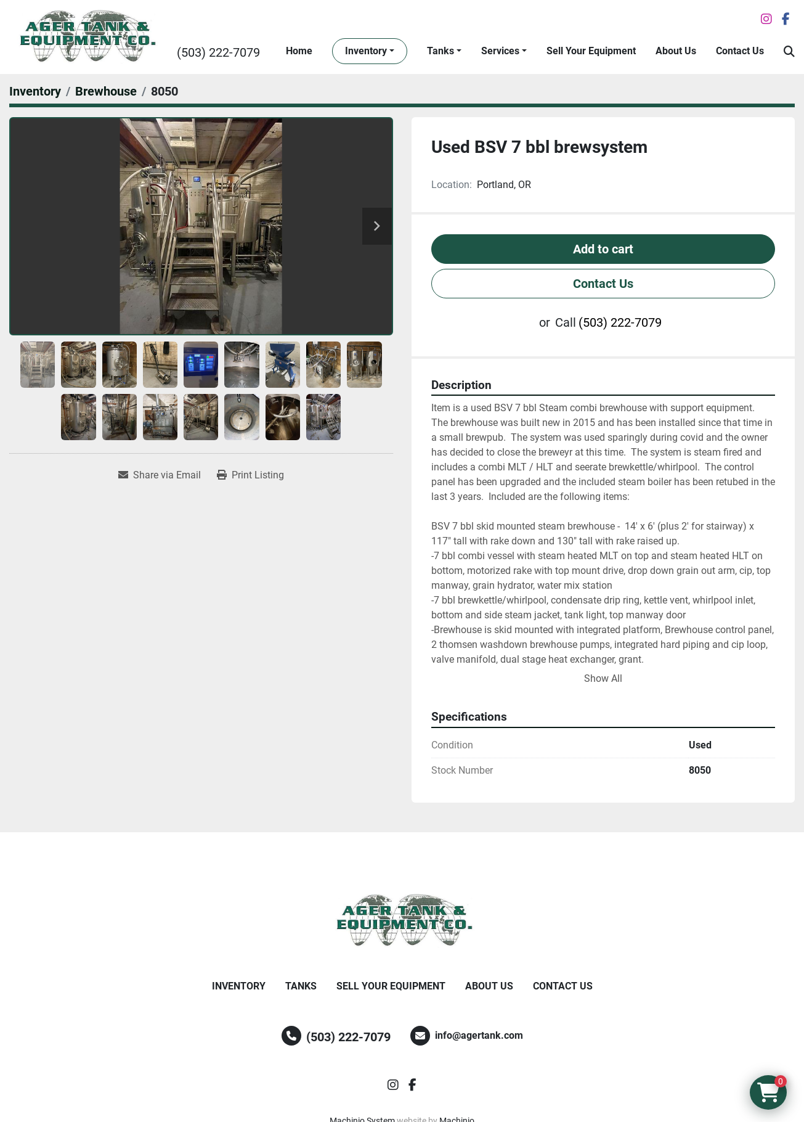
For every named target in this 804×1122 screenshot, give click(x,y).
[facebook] (786, 19)
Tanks (440, 51)
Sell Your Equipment (591, 51)
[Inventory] (35, 91)
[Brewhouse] (106, 91)
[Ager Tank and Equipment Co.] (402, 921)
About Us (676, 51)
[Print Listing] (250, 475)
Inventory (366, 51)
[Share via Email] (159, 475)
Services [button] (500, 51)
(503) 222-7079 (218, 52)
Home (299, 51)
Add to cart (603, 249)
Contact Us (740, 51)
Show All (603, 678)
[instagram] (766, 19)
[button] (369, 51)
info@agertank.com (479, 1035)
